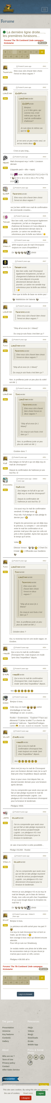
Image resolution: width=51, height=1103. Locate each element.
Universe (6, 1031)
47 (22, 56)
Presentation (8, 1028)
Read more (28, 1093)
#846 (44, 240)
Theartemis (7, 72)
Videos (31, 1031)
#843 (44, 157)
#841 (44, 66)
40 (25, 52)
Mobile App (33, 1044)
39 (20, 52)
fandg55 (6, 654)
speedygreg (7, 485)
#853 (44, 561)
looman (6, 818)
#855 (44, 668)
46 (17, 56)
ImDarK (6, 163)
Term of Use (7, 1059)
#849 (44, 339)
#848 (44, 306)
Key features (8, 1034)
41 (31, 52)
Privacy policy (8, 1063)
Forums (7, 40)
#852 (44, 479)
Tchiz (5, 346)
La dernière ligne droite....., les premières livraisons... (24, 33)
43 (42, 52)
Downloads (33, 1038)
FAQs (30, 1028)
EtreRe (6, 675)
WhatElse (7, 267)
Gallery (5, 1041)
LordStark (7, 94)
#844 (44, 188)
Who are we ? (8, 1056)
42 (36, 52)
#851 (44, 457)
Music (30, 1034)
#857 (44, 731)
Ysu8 (5, 463)
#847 (44, 261)
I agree (41, 1093)
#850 (44, 388)
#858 (44, 812)
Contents (6, 1038)
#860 (44, 914)
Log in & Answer (25, 994)
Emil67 (5, 920)
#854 (44, 647)
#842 (44, 87)
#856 (44, 697)
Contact (5, 1066)
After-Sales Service (11, 1070)
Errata (30, 1041)
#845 (44, 216)
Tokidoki (6, 222)
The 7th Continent (20, 40)
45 (11, 56)
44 (5, 56)
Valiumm (6, 737)
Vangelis (6, 246)
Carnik (5, 703)
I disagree (25, 1098)
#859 (44, 856)
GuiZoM (18, 94)
